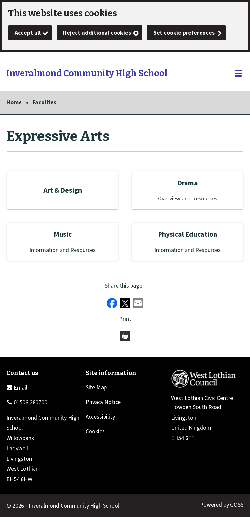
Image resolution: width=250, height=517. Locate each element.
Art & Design (62, 190)
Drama (187, 183)
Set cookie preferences (184, 33)
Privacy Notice (103, 402)
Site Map (96, 387)
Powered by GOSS (221, 505)
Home (14, 102)
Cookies (95, 431)
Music (63, 234)
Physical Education (187, 234)
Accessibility (100, 417)
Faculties (44, 102)
